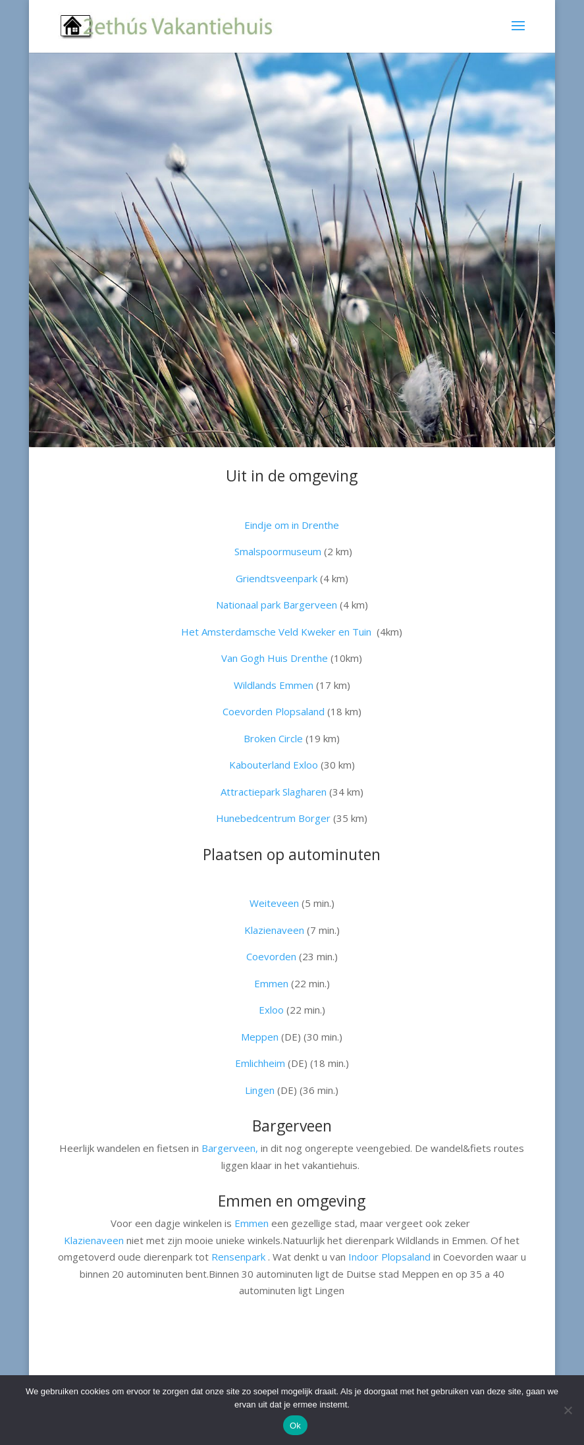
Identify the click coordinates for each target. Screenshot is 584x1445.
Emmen (271, 983)
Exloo (272, 1009)
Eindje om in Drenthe (291, 525)
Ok (295, 1426)
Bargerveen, (229, 1148)
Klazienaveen (94, 1240)
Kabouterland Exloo (275, 764)
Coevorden (272, 956)
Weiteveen (276, 903)
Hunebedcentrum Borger (273, 818)
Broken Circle (273, 738)
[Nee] (567, 1410)
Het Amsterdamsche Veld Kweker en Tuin (276, 631)
